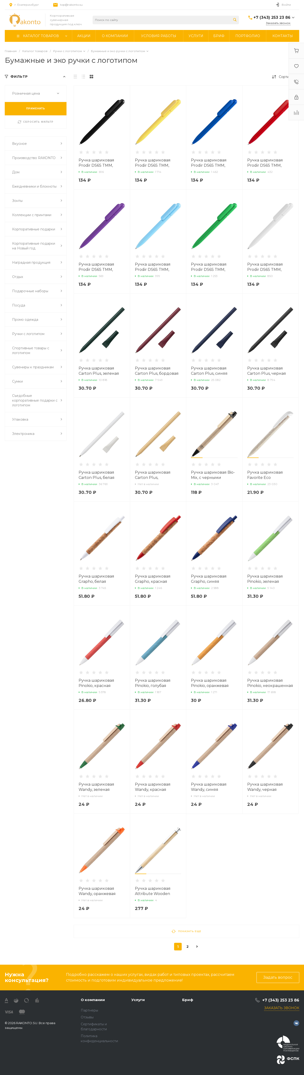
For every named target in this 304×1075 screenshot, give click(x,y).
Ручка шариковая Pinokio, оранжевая (210, 683)
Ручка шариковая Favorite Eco (265, 475)
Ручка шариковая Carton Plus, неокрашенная (153, 477)
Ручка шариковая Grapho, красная (153, 579)
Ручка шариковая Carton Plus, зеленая (99, 371)
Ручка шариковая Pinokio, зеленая (265, 579)
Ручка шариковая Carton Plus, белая (96, 475)
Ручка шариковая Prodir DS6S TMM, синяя (209, 165)
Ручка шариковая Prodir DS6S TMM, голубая (153, 269)
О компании (93, 999)
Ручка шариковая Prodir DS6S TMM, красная (265, 165)
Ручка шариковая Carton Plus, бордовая (157, 371)
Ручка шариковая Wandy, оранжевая (97, 891)
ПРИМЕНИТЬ (35, 108)
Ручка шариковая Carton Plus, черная (266, 371)
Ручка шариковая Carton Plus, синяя (209, 371)
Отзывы (87, 1017)
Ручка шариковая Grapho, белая (96, 579)
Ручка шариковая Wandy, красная (153, 787)
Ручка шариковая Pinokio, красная (96, 683)
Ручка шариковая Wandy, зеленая (96, 787)
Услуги (138, 999)
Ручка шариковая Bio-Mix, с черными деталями (213, 477)
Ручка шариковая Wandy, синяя (209, 787)
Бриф (187, 999)
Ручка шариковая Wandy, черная (265, 787)
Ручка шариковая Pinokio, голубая (153, 683)
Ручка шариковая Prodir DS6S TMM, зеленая (209, 269)
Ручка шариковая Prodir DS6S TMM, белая (265, 269)
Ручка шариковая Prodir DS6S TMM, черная (96, 165)
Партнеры (89, 1010)
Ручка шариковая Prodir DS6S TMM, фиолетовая (96, 269)
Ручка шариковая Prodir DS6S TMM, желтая (153, 165)
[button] (197, 457)
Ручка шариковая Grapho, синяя (209, 579)
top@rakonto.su (71, 4)
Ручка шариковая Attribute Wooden (153, 891)
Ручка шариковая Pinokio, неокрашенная (270, 683)
